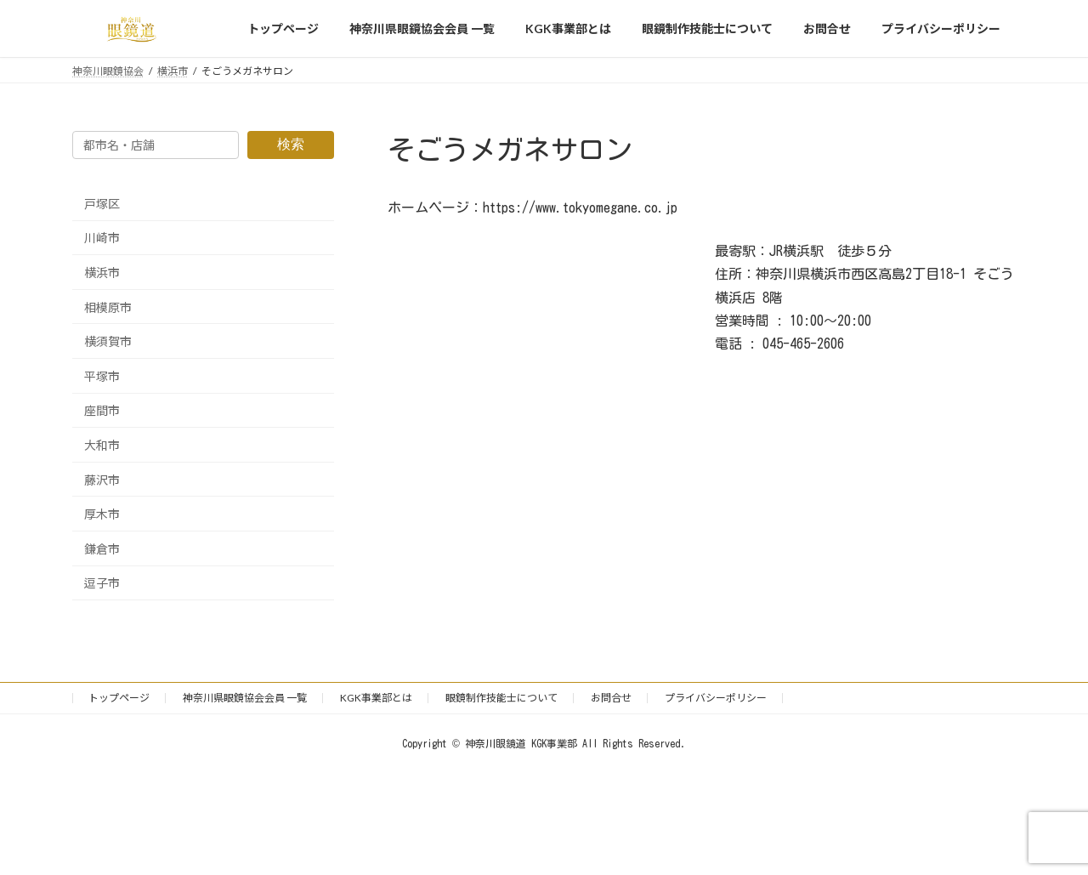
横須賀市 (108, 341)
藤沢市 (102, 480)
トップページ (119, 697)
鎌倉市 (102, 549)
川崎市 (102, 238)
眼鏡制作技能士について (501, 697)
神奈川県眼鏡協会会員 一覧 (245, 697)
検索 (290, 144)
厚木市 (102, 514)
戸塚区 (102, 203)
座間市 (102, 411)
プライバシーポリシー (716, 697)
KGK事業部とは (376, 697)
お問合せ (611, 697)
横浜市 (102, 272)
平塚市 (102, 376)
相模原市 (108, 307)
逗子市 (102, 584)
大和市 (102, 445)
